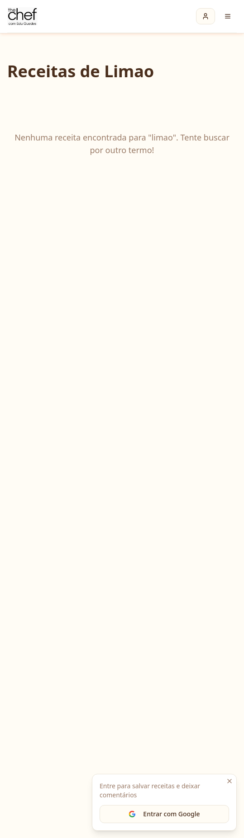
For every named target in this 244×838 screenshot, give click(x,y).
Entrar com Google (164, 814)
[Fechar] (229, 781)
